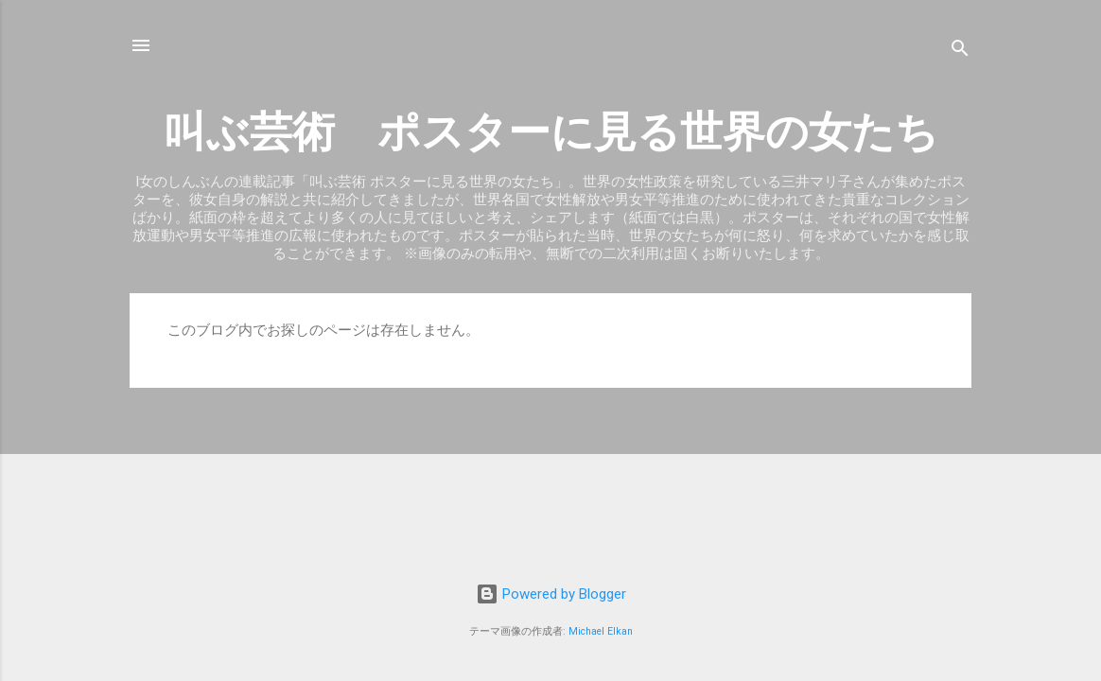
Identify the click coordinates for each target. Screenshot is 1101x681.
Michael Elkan (600, 631)
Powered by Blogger (551, 593)
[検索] (960, 51)
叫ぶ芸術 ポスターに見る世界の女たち (551, 132)
